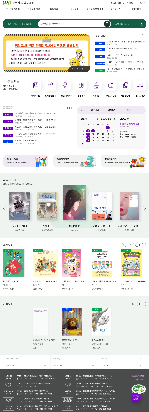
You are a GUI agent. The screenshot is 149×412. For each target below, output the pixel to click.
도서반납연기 (50, 96)
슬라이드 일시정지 (142, 24)
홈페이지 (29, 24)
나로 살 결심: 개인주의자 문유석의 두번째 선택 (102, 226)
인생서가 (81, 96)
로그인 (113, 3)
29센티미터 (74, 226)
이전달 (99, 119)
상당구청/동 (57, 359)
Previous (142, 22)
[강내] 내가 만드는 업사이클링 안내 (120, 55)
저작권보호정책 (137, 379)
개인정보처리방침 (137, 376)
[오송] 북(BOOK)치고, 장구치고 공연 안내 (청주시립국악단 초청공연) (126, 42)
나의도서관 (136, 9)
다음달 (113, 119)
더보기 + (144, 245)
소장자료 (15, 24)
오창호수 (112, 110)
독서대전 (95, 96)
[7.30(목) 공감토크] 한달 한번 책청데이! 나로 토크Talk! (35, 134)
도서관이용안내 (13, 9)
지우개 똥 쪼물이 (20, 226)
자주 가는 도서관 (135, 397)
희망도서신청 (110, 96)
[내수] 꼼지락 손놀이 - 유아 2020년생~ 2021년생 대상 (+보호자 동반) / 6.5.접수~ (126, 69)
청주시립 (95, 110)
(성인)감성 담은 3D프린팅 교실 (26, 140)
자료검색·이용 (33, 9)
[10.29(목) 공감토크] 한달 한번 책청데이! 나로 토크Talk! (36, 113)
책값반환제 (125, 96)
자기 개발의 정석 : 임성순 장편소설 (129, 226)
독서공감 (74, 9)
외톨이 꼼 (47, 226)
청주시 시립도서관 (20, 3)
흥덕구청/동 (9, 366)
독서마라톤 (35, 96)
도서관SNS (142, 3)
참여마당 (54, 9)
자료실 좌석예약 (65, 96)
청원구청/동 (57, 366)
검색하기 (107, 24)
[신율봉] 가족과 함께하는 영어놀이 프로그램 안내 (125, 62)
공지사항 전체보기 (144, 36)
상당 (128, 110)
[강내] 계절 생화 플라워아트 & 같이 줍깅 (122, 48)
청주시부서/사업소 (12, 359)
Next (142, 26)
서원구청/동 (105, 359)
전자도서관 (140, 96)
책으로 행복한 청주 (94, 9)
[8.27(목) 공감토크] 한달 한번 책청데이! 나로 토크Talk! (35, 127)
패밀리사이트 (105, 366)
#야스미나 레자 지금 (123, 24)
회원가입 (121, 3)
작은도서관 (115, 9)
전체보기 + (69, 108)
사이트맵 (130, 3)
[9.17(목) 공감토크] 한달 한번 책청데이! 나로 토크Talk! (35, 120)
